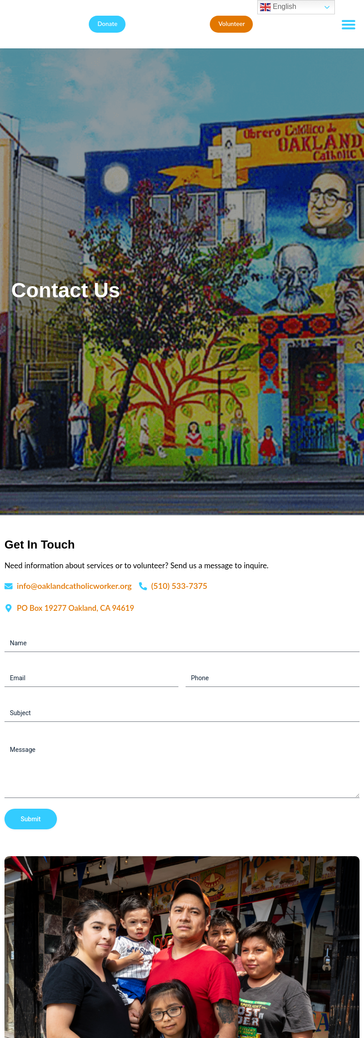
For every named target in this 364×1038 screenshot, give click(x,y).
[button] (348, 24)
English (278, 7)
